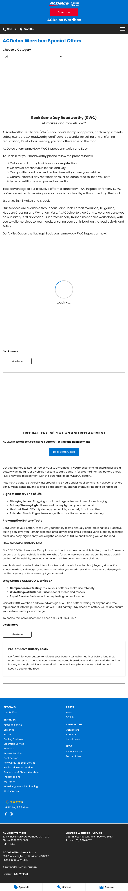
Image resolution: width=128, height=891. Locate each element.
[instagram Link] (11, 814)
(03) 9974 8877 (19, 840)
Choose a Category (32, 54)
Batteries (9, 730)
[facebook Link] (6, 814)
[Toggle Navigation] (122, 29)
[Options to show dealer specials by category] (32, 56)
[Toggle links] (15, 874)
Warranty (9, 781)
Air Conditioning (13, 725)
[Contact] (106, 887)
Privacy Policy (74, 751)
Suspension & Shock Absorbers (21, 772)
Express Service (12, 753)
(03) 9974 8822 (19, 860)
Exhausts (9, 748)
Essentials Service (14, 744)
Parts (69, 712)
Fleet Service (11, 758)
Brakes (8, 734)
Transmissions (12, 777)
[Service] (64, 887)
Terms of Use (73, 756)
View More (17, 361)
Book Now (64, 12)
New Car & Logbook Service (19, 762)
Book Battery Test (64, 452)
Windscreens (11, 791)
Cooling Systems (13, 739)
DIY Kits (70, 717)
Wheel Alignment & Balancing (21, 786)
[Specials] (21, 887)
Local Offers (10, 712)
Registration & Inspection (18, 767)
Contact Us (72, 730)
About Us (71, 734)
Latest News (73, 739)
